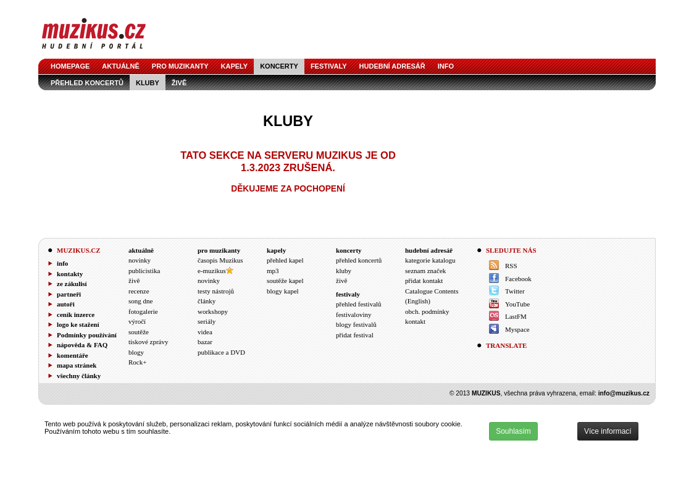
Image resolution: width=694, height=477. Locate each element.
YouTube (517, 304)
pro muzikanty (180, 66)
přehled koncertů (87, 83)
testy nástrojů (216, 291)
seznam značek (425, 270)
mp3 (273, 270)
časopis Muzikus (220, 260)
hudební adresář (392, 66)
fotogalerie (143, 311)
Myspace (517, 329)
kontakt (415, 321)
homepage (70, 66)
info (446, 66)
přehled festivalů (359, 304)
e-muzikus (212, 270)
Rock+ (137, 362)
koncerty (279, 66)
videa (205, 332)
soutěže (138, 332)
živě (179, 83)
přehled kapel (285, 260)
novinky (139, 260)
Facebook (518, 278)
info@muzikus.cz (624, 393)
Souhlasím (513, 431)
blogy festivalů (356, 324)
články (206, 301)
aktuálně (121, 66)
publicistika (144, 270)
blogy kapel (283, 291)
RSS (511, 265)
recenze (138, 291)
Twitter (515, 291)
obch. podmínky (427, 311)
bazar (205, 341)
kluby (147, 83)
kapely (234, 66)
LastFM (516, 316)
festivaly (329, 66)
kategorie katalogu (430, 260)
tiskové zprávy (148, 341)
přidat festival (355, 335)
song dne (140, 301)
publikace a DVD (221, 352)
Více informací (608, 431)
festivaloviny (353, 314)
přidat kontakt (424, 280)
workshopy (213, 311)
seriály (206, 321)
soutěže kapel (285, 280)
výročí (137, 321)
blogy (136, 352)
